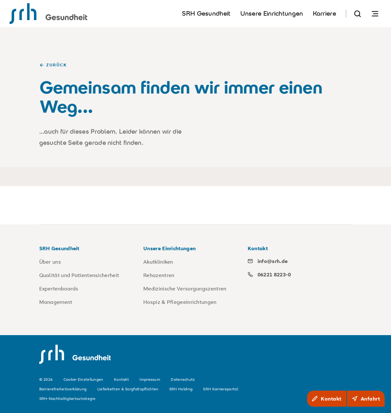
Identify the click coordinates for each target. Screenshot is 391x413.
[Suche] (357, 13)
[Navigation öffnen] (375, 13)
